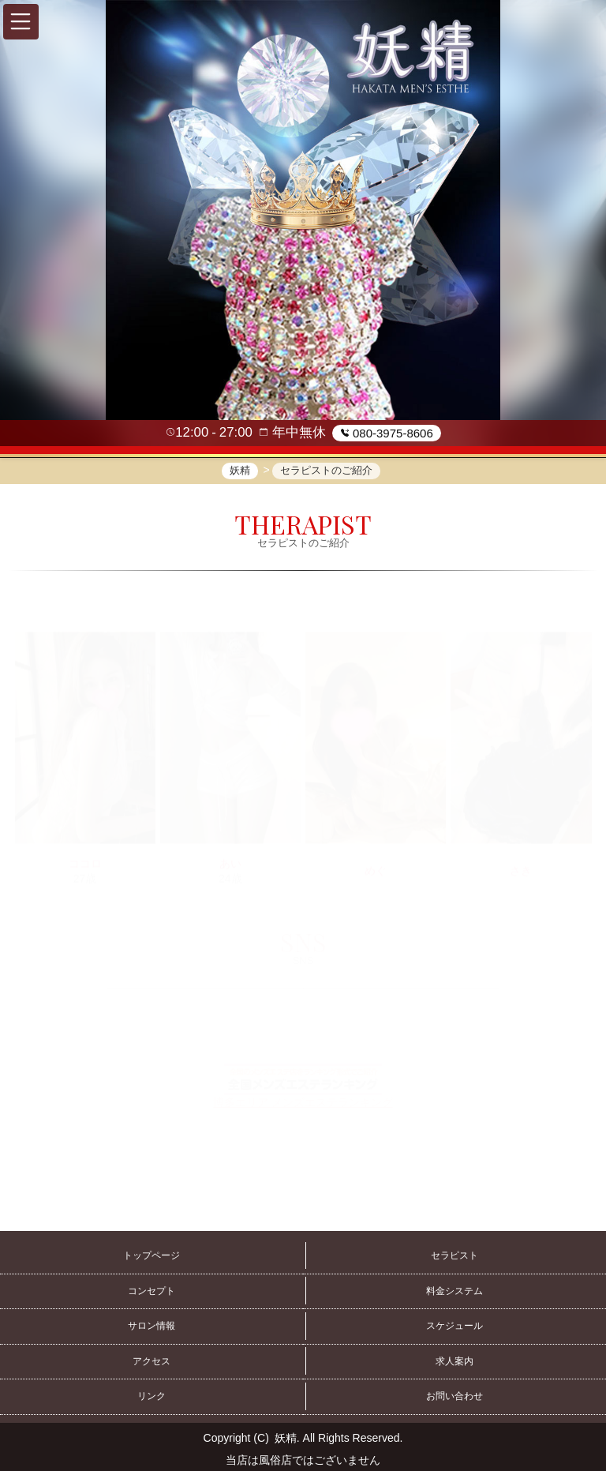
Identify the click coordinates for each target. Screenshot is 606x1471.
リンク (151, 1396)
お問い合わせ (454, 1396)
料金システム (454, 1291)
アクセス (151, 1361)
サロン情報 (151, 1325)
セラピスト (454, 1255)
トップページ (151, 1255)
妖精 (286, 1438)
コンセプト (151, 1291)
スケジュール (454, 1325)
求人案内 (454, 1361)
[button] (21, 21)
